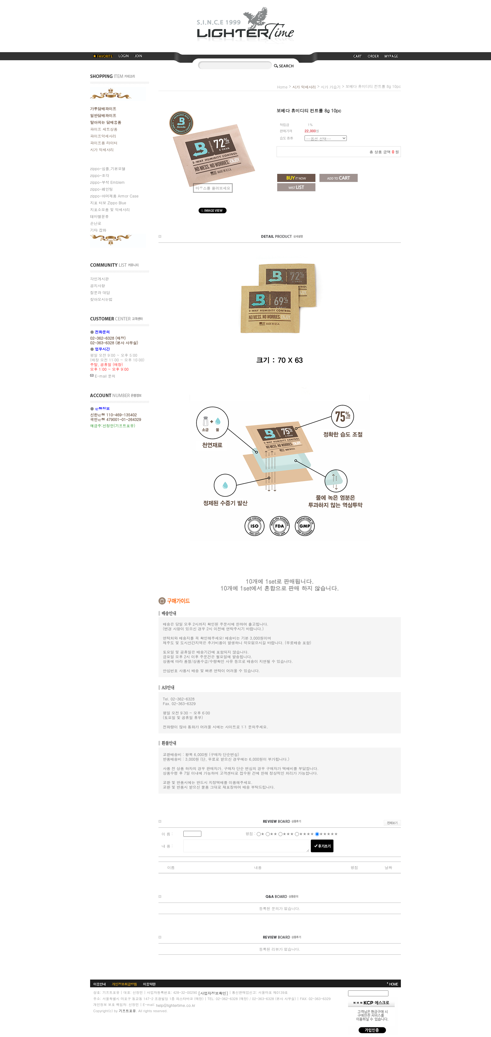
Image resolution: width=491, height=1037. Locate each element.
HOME (393, 983)
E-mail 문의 (102, 375)
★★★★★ (328, 833)
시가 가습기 (331, 86)
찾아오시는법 (101, 299)
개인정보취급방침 (124, 983)
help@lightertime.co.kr (175, 1005)
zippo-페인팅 (101, 189)
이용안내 (99, 983)
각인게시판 (99, 278)
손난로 (95, 223)
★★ (273, 833)
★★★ (288, 833)
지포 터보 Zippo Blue (108, 202)
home (282, 86)
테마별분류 (99, 216)
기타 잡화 (98, 230)
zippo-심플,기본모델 (108, 168)
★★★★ (306, 833)
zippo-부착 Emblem (107, 182)
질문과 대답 (100, 292)
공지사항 (97, 285)
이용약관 (149, 983)
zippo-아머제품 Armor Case (114, 195)
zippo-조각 (99, 175)
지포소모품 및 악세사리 (110, 209)
